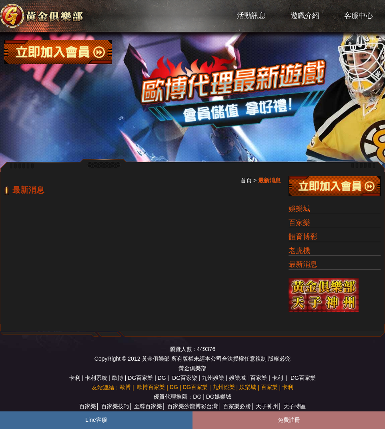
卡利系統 (96, 378)
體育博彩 (303, 237)
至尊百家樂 (148, 406)
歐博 (117, 378)
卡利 (74, 378)
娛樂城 (299, 209)
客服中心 (358, 16)
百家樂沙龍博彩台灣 (192, 406)
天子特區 (294, 406)
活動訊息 (251, 16)
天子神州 (267, 406)
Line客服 (96, 420)
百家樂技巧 (115, 406)
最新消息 (303, 264)
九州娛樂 (213, 378)
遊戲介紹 (305, 16)
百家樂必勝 (237, 406)
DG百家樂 (140, 378)
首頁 (246, 180)
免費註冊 (289, 420)
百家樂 (299, 223)
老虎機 (299, 251)
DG (162, 378)
